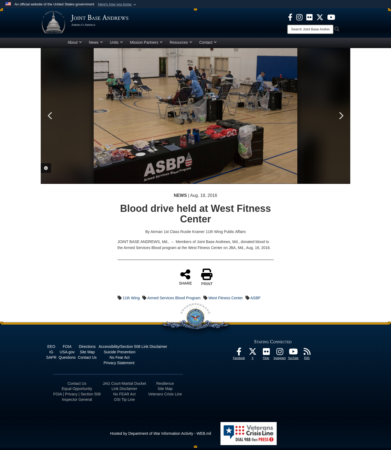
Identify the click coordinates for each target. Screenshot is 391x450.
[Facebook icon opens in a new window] (290, 17)
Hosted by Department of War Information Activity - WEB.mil (160, 435)
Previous (50, 117)
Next (340, 117)
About (75, 44)
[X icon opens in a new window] (319, 17)
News (96, 44)
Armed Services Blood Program (174, 300)
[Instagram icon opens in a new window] (299, 17)
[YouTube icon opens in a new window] (331, 17)
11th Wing (131, 300)
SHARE (185, 278)
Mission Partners (146, 44)
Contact (208, 44)
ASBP (255, 300)
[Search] (310, 29)
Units (116, 44)
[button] (117, 4)
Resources (181, 44)
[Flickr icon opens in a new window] (309, 17)
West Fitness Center (226, 300)
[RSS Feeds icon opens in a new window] (307, 355)
